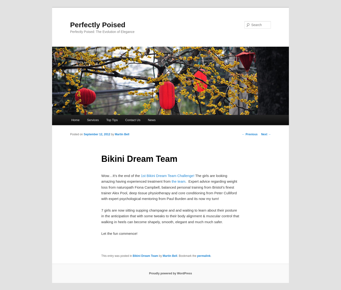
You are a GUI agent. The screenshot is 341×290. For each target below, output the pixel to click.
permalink (204, 256)
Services (93, 120)
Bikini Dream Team (145, 256)
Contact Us (132, 120)
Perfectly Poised (97, 25)
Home (75, 120)
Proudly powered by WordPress (170, 273)
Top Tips (112, 120)
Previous (250, 134)
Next (266, 134)
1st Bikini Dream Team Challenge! (167, 176)
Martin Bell (122, 134)
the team (178, 181)
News (152, 120)
